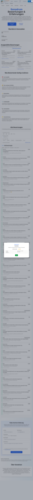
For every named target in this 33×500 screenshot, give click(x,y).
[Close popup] (32, 1)
